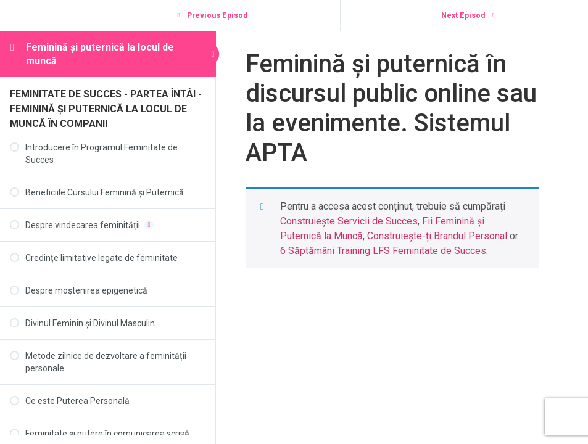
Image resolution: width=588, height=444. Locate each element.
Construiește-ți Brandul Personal (437, 236)
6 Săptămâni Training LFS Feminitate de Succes (383, 251)
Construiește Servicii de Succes (349, 221)
